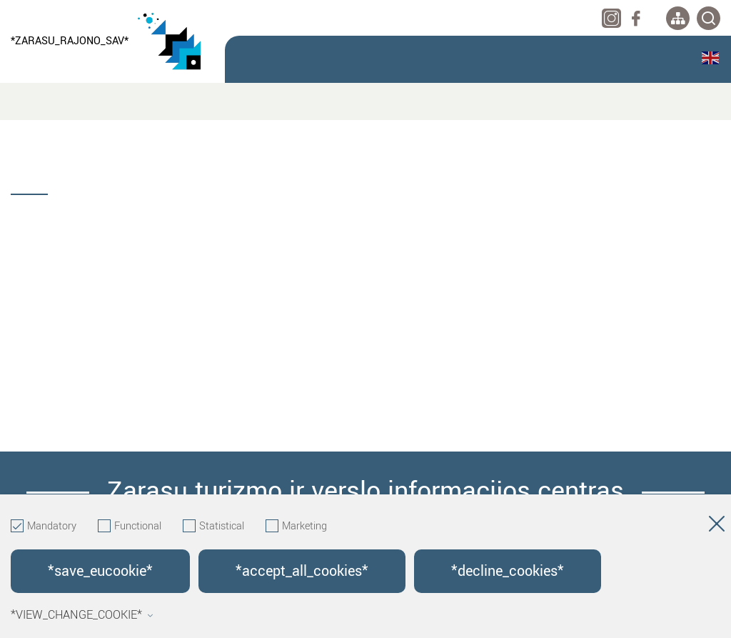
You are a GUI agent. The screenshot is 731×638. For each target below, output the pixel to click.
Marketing (296, 526)
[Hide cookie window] (716, 526)
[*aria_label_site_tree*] (678, 18)
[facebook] (635, 18)
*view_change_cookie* (82, 615)
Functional (129, 526)
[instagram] (611, 18)
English (710, 57)
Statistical (213, 526)
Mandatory (43, 526)
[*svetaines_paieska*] (708, 18)
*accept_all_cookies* (302, 571)
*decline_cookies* (507, 571)
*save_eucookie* (100, 571)
